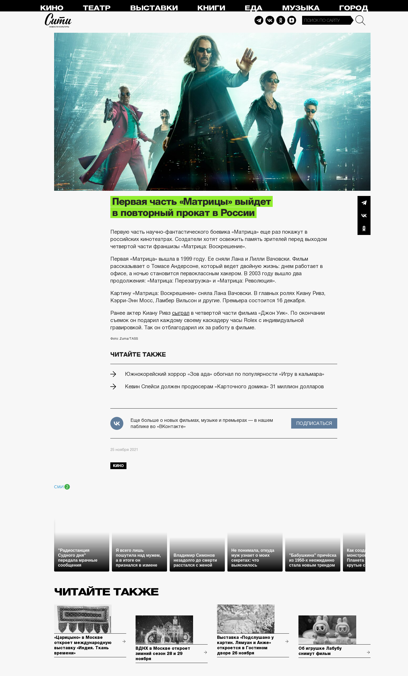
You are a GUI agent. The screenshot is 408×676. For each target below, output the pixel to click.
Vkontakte (269, 20)
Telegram (258, 20)
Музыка (301, 8)
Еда (253, 8)
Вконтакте (364, 215)
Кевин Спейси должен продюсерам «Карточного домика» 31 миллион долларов (224, 386)
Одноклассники (364, 228)
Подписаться (314, 423)
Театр (96, 8)
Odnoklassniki (280, 20)
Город (353, 8)
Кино (51, 8)
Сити (58, 20)
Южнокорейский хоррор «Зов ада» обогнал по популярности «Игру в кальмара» (224, 374)
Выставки (154, 8)
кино (118, 466)
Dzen (291, 20)
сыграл (180, 313)
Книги (211, 8)
